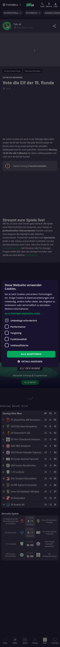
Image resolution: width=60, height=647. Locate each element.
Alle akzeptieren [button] (31, 354)
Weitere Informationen (16, 308)
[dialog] (30, 323)
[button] (30, 313)
